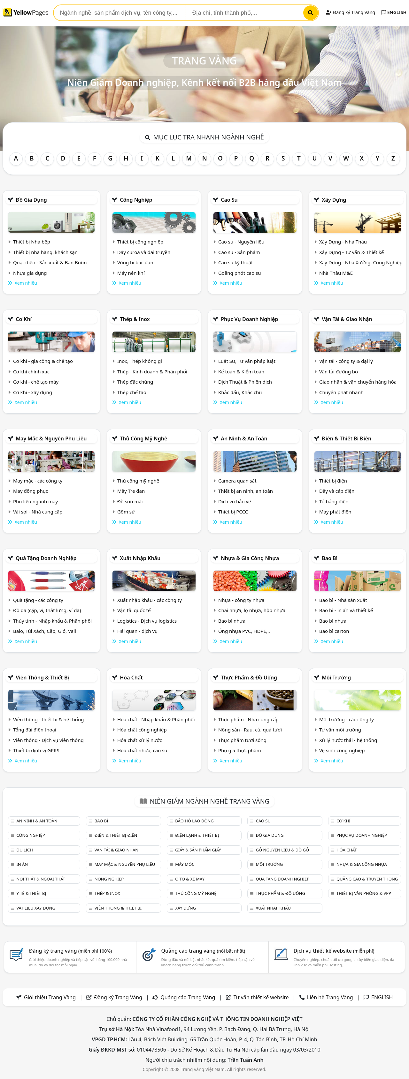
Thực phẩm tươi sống (242, 740)
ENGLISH (394, 12)
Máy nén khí (131, 273)
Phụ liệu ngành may (35, 501)
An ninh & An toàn (244, 438)
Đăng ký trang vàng (70, 950)
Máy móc (184, 864)
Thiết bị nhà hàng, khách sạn (45, 252)
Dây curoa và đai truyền (143, 252)
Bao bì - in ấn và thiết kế (346, 610)
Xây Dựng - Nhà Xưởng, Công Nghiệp (361, 262)
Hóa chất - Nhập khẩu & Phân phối (156, 719)
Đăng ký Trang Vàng (350, 12)
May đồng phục (30, 491)
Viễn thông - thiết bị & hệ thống (48, 719)
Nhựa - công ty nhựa (241, 600)
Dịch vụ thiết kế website (333, 950)
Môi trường (336, 677)
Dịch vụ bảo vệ (234, 501)
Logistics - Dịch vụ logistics (147, 621)
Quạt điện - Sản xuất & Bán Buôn (50, 262)
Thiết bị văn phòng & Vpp (363, 893)
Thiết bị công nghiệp (140, 241)
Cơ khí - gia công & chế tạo (43, 361)
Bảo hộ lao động (194, 821)
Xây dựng (334, 199)
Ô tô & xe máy (189, 879)
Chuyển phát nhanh (341, 392)
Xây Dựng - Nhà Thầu (343, 241)
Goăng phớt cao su (239, 273)
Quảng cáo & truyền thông (367, 879)
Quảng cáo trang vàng (203, 950)
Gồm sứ (126, 511)
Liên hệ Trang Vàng (330, 997)
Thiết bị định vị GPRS (36, 750)
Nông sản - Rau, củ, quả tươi (250, 729)
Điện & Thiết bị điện (346, 438)
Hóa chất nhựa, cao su (142, 750)
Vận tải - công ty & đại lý (346, 361)
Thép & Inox (135, 319)
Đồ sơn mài (130, 501)
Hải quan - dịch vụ (137, 631)
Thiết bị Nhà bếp (31, 241)
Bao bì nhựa (231, 621)
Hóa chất (131, 677)
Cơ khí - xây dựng (32, 392)
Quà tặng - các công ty (38, 600)
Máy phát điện (335, 511)
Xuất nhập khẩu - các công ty (149, 600)
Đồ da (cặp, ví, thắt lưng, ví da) (47, 610)
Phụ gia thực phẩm (239, 750)
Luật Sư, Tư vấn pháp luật (246, 361)
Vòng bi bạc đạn (135, 262)
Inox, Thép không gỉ (139, 361)
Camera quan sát (237, 480)
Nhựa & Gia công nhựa (250, 558)
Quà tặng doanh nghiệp (46, 558)
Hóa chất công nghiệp (142, 729)
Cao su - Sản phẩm (239, 252)
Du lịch (24, 850)
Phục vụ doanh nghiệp (249, 319)
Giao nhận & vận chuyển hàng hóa (358, 381)
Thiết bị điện (333, 480)
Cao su (229, 199)
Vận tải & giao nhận (347, 319)
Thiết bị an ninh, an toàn (245, 491)
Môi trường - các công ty (346, 719)
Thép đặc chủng (135, 381)
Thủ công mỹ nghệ (143, 438)
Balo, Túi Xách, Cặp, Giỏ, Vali (44, 631)
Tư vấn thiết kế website (262, 997)
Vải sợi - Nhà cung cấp (38, 511)
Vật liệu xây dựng (35, 908)
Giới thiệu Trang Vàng (50, 997)
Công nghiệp (136, 199)
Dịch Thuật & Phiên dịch (245, 381)
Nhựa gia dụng (30, 273)
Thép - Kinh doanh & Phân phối (152, 371)
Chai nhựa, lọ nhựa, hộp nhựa (251, 610)
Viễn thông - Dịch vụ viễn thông (48, 740)
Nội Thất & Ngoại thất (40, 879)
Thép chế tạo (131, 392)
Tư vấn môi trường (340, 729)
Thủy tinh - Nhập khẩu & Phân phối (52, 621)
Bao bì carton (334, 631)
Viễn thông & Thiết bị (42, 677)
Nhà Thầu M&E (336, 273)
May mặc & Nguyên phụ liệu (51, 438)
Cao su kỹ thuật (235, 262)
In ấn (22, 864)
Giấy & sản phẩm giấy (198, 850)
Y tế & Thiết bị (31, 893)
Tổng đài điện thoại (34, 729)
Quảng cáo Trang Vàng (187, 997)
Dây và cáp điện (336, 491)
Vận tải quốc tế (133, 610)
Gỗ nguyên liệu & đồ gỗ (282, 850)
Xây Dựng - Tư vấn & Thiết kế (351, 252)
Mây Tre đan (131, 491)
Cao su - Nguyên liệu (241, 241)
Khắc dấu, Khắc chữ (240, 392)
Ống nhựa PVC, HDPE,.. (244, 631)
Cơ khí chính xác (31, 371)
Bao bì (329, 558)
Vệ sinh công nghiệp (342, 750)
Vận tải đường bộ (338, 371)
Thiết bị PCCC (233, 511)
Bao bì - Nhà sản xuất (343, 600)
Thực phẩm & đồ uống (249, 677)
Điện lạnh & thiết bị (197, 835)
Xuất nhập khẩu (140, 558)
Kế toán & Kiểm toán (241, 371)
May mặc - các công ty (37, 480)
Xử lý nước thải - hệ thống (348, 740)
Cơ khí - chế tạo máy (35, 381)
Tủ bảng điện (334, 501)
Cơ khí (24, 319)
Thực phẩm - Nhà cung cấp (248, 719)
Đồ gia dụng (31, 199)
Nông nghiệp (109, 879)
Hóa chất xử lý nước (139, 740)
